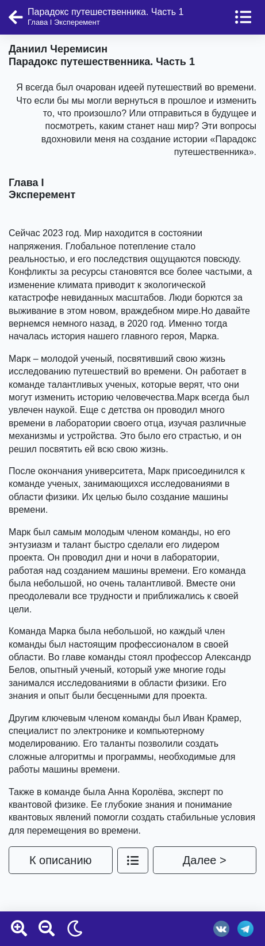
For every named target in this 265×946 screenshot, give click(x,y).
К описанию (60, 860)
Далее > (204, 860)
